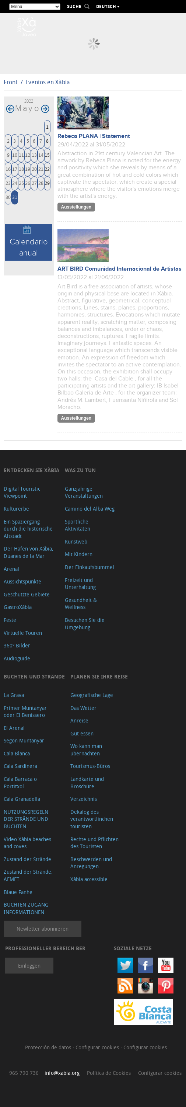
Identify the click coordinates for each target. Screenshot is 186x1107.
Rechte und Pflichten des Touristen (94, 843)
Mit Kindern (78, 554)
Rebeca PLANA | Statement (93, 136)
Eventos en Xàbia (47, 82)
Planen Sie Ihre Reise (99, 676)
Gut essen (82, 733)
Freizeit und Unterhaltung (80, 583)
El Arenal (14, 727)
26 (27, 183)
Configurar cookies (98, 1047)
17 (14, 169)
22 (47, 169)
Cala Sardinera (20, 765)
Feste (10, 619)
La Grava (14, 694)
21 (40, 169)
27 (34, 183)
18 (21, 169)
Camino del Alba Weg (90, 508)
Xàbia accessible (89, 879)
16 (8, 169)
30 (8, 197)
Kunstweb (76, 541)
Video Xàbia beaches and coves (27, 843)
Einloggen (29, 965)
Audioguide (17, 658)
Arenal (11, 568)
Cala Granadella (22, 798)
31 (14, 197)
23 (8, 183)
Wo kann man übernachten (86, 749)
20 (34, 169)
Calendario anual (29, 242)
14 (40, 155)
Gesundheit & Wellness (81, 603)
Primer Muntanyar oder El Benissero (25, 711)
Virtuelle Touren (23, 632)
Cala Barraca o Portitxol (20, 782)
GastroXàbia (18, 606)
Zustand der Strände (27, 859)
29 (47, 183)
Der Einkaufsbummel (89, 567)
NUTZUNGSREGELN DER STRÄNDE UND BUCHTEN (26, 819)
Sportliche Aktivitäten (77, 525)
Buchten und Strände (34, 676)
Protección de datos (49, 1047)
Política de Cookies (109, 1072)
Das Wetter (83, 707)
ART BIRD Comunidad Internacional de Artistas (119, 268)
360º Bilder (17, 645)
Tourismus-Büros (90, 765)
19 (27, 169)
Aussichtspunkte (22, 581)
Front (10, 82)
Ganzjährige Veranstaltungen (84, 492)
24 (14, 183)
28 (40, 183)
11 (21, 155)
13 (34, 155)
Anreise (79, 720)
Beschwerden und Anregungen (91, 863)
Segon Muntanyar (24, 740)
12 (27, 155)
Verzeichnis (83, 798)
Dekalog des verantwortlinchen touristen (91, 819)
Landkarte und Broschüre (87, 782)
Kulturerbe (16, 508)
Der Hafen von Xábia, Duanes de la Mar (28, 552)
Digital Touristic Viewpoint (22, 492)
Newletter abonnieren (43, 928)
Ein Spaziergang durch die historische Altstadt (28, 528)
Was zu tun (80, 470)
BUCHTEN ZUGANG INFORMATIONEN (26, 908)
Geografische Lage (91, 694)
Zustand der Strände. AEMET (28, 875)
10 (14, 155)
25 (21, 183)
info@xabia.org (62, 1072)
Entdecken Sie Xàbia (31, 470)
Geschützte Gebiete (27, 594)
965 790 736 (24, 1072)
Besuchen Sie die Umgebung (85, 623)
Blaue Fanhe (18, 892)
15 (47, 155)
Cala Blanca (17, 753)
